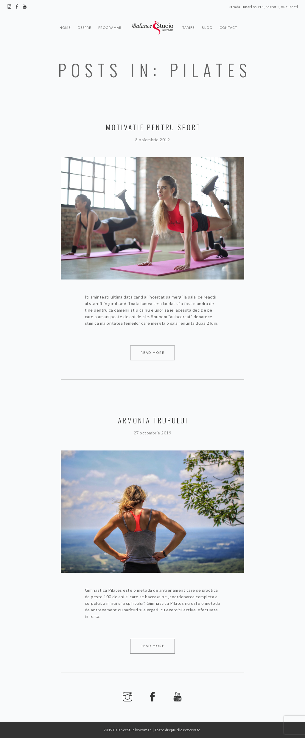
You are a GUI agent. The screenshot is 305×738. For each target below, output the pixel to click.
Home (65, 27)
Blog (207, 27)
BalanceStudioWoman (132, 730)
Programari (110, 27)
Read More (152, 352)
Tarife (188, 27)
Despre (84, 27)
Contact (228, 27)
